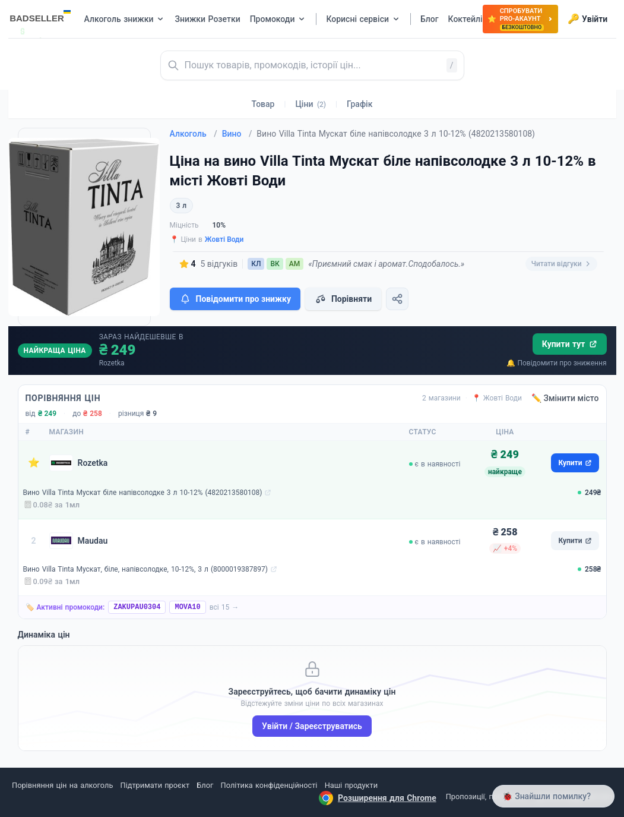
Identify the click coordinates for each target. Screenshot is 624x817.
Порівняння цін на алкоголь (62, 785)
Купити (574, 463)
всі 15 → (224, 607)
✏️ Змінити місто (565, 398)
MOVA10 (187, 607)
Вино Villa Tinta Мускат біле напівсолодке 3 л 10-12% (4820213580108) (142, 492)
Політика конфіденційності (269, 785)
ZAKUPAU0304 (136, 607)
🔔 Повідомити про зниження (556, 363)
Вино (237, 133)
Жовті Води (224, 239)
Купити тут (569, 344)
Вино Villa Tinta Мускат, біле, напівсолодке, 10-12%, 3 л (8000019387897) (145, 569)
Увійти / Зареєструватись (312, 726)
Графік (359, 104)
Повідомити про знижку (235, 299)
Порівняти (343, 299)
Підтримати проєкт (155, 785)
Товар (263, 104)
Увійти (587, 19)
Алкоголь (193, 133)
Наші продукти (351, 785)
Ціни (310, 104)
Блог (205, 785)
